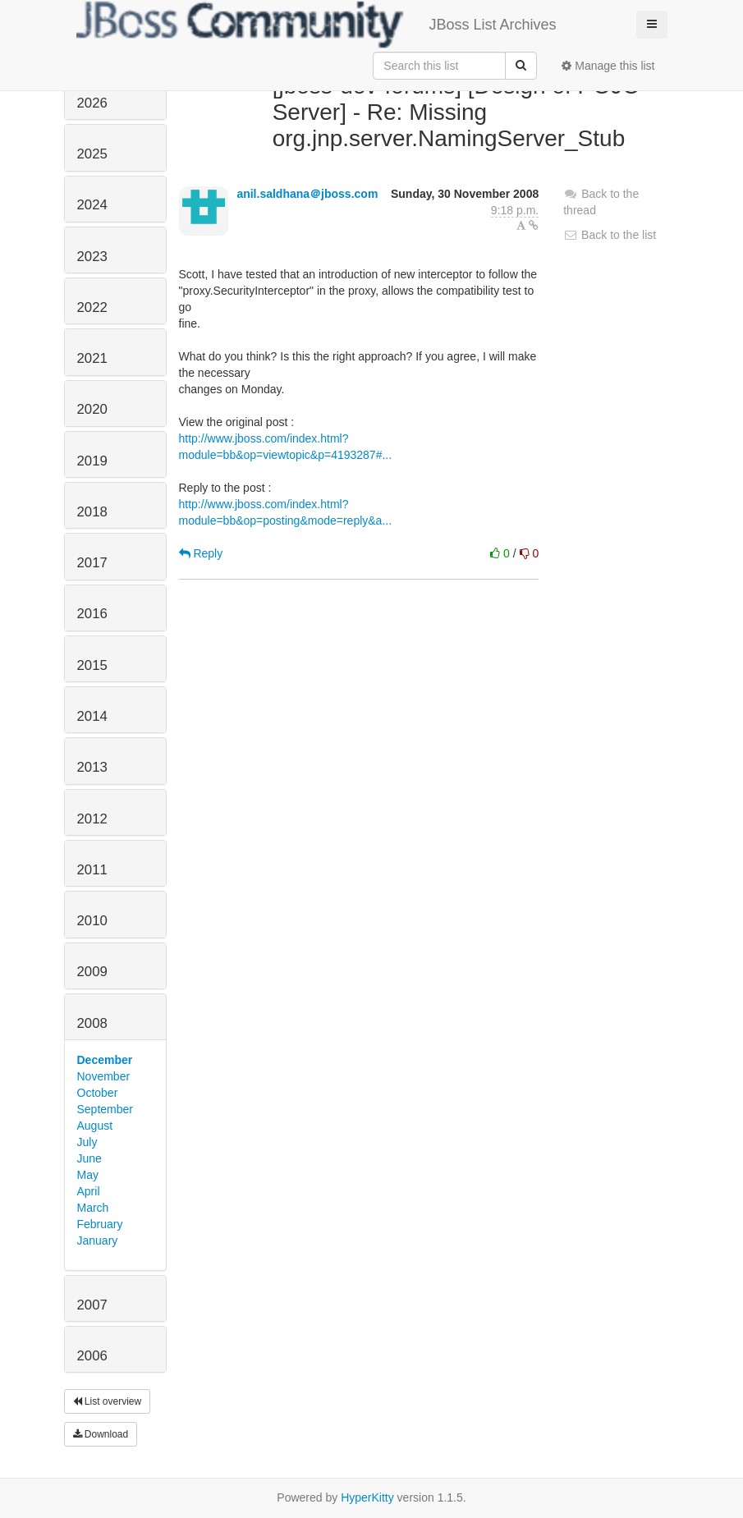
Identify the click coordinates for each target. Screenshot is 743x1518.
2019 (92, 461)
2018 (92, 512)
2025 (92, 154)
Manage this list (608, 65)
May (88, 1174)
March (93, 1207)
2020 (92, 409)
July (87, 1142)
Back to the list (609, 234)
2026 (92, 103)
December (105, 1059)
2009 (92, 971)
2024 (92, 205)
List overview (107, 1401)
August (95, 1125)
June (89, 1158)
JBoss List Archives (316, 24)
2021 (92, 358)
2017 (92, 563)
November (104, 1076)
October (97, 1092)
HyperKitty (367, 1497)
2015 (92, 665)
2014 (92, 716)
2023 (92, 256)
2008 (92, 1023)
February (100, 1224)
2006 (92, 1356)
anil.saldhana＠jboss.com (307, 193)
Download (101, 1434)
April (88, 1191)
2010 (92, 921)
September (105, 1109)
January (97, 1240)
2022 (92, 307)
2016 (92, 613)
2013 (92, 767)
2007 (92, 1305)
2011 (92, 870)
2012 (92, 819)
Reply (201, 553)
